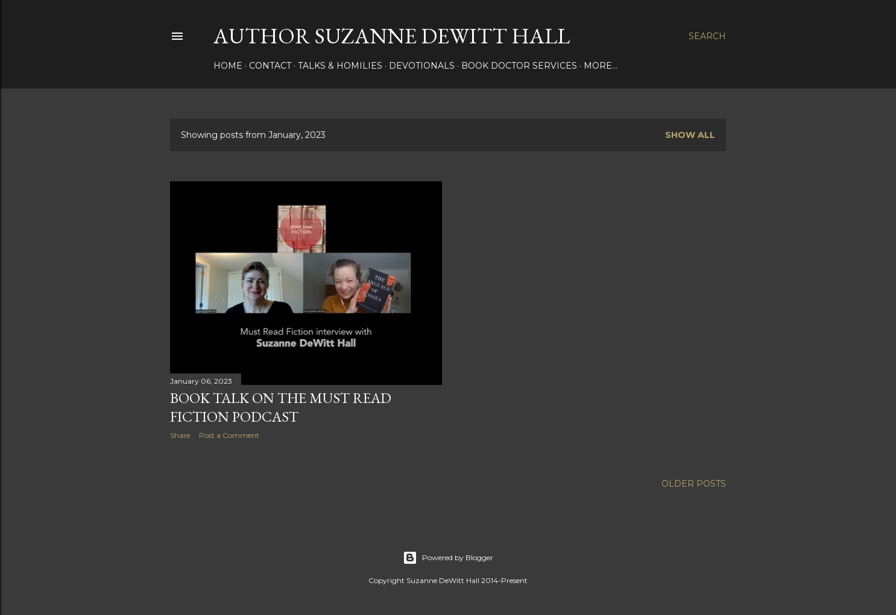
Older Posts (693, 483)
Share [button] (180, 435)
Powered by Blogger (448, 558)
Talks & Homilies (340, 65)
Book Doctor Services (519, 65)
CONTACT (270, 65)
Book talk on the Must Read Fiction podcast (280, 407)
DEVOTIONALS (422, 65)
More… (600, 65)
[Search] (707, 36)
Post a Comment (229, 435)
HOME (227, 65)
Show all (690, 135)
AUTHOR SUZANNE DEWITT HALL (391, 36)
